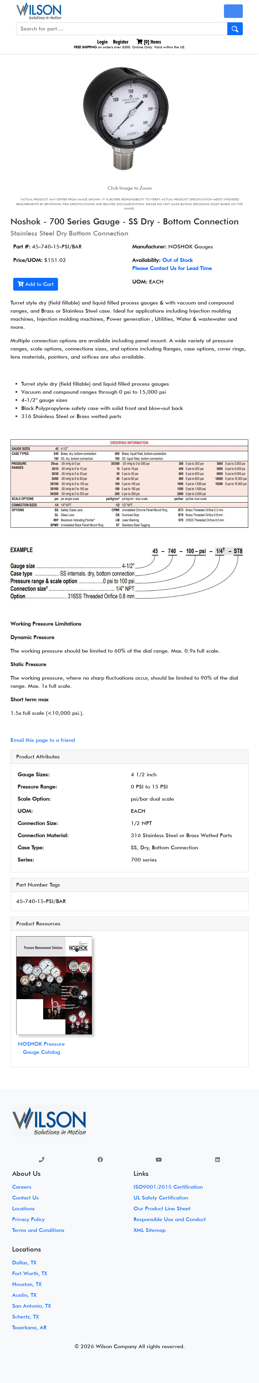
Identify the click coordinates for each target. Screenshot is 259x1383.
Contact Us (25, 1197)
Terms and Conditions (38, 1230)
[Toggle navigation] (233, 11)
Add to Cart (36, 284)
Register (120, 42)
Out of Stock (177, 260)
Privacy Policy (28, 1219)
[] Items (149, 42)
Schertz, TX (25, 1316)
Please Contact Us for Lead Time (172, 268)
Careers (21, 1187)
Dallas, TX (24, 1262)
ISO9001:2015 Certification (168, 1187)
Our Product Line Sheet (162, 1208)
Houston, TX (26, 1284)
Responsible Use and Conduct (170, 1219)
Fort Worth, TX (29, 1273)
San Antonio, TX (31, 1306)
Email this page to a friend (42, 740)
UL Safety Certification (161, 1197)
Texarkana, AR (29, 1327)
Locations (23, 1208)
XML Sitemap (150, 1230)
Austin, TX (24, 1295)
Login (102, 42)
